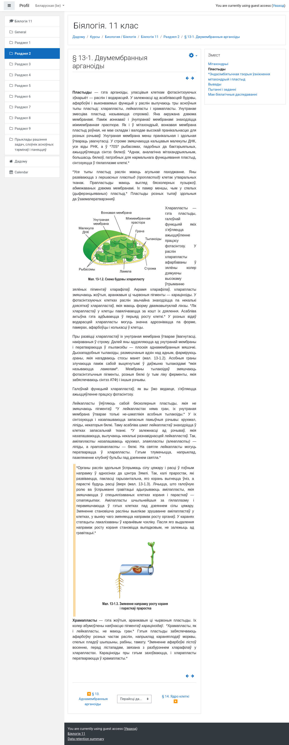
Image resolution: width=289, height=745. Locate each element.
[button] (193, 55)
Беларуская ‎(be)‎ (48, 6)
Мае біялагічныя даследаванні (232, 94)
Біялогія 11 (149, 37)
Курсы (95, 37)
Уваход (278, 6)
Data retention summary (86, 739)
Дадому (78, 37)
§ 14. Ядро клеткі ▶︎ (176, 699)
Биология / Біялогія (120, 37)
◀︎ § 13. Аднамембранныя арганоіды (94, 699)
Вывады (214, 84)
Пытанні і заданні (222, 89)
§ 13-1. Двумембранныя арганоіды (212, 37)
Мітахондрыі (218, 64)
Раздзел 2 (171, 37)
